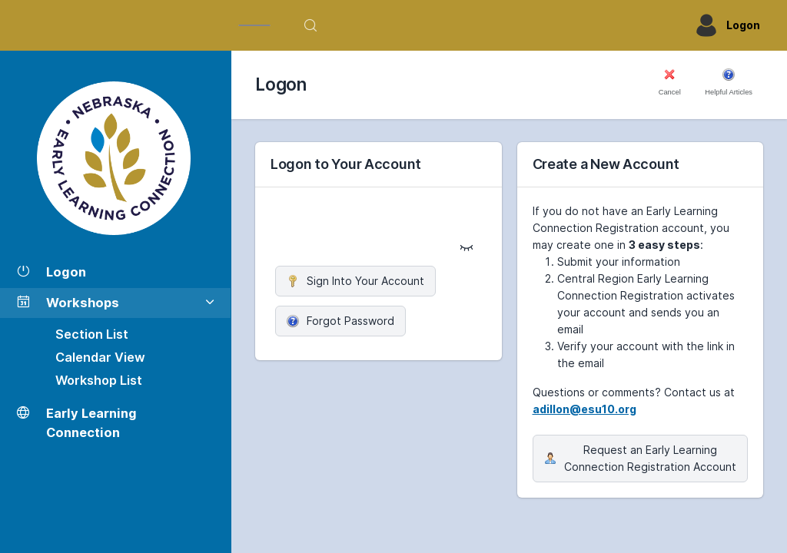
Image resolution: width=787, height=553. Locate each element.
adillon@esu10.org (584, 409)
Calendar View (100, 357)
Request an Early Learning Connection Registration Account (640, 458)
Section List (91, 334)
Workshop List (98, 380)
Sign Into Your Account (355, 280)
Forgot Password (340, 320)
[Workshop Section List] (115, 158)
